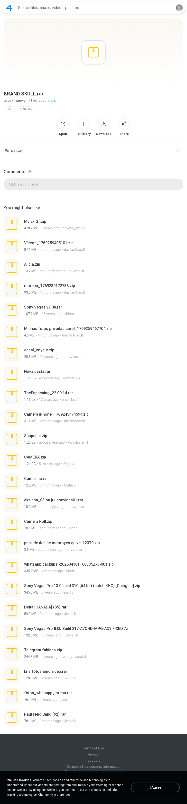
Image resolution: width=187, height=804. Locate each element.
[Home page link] (9, 7)
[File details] (93, 224)
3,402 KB (26, 109)
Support (93, 760)
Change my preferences (54, 794)
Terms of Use (93, 748)
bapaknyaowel (15, 101)
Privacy (93, 754)
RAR (10, 109)
